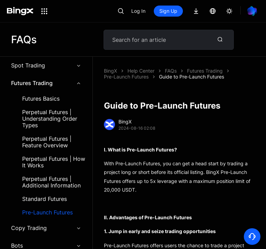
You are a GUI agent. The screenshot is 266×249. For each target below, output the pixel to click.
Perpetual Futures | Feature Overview (46, 142)
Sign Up (168, 11)
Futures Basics (41, 98)
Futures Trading (46, 83)
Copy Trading (46, 227)
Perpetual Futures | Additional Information (51, 182)
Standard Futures (44, 199)
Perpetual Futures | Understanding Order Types (49, 119)
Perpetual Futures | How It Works (53, 162)
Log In (138, 11)
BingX (110, 71)
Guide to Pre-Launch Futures (191, 77)
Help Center (140, 71)
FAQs (171, 71)
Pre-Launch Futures (47, 212)
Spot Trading (46, 65)
